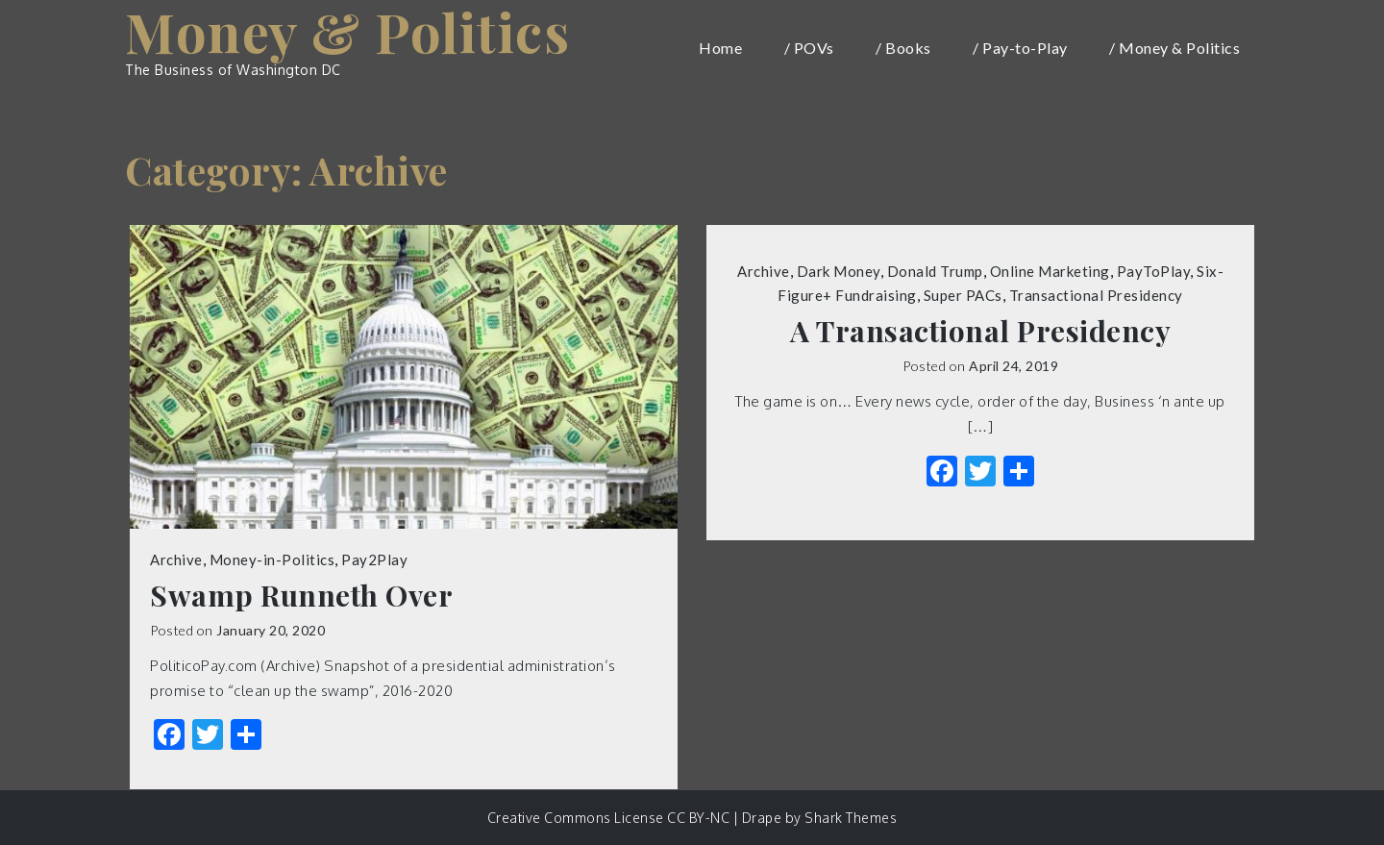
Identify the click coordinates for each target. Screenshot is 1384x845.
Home (720, 47)
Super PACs (963, 295)
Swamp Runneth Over (301, 595)
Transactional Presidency (1096, 295)
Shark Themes (850, 817)
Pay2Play (374, 559)
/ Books (903, 47)
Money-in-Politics (272, 559)
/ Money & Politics (1174, 47)
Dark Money (838, 271)
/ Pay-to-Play (1020, 47)
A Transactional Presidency (980, 331)
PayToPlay (1154, 271)
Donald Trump (935, 271)
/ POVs (809, 47)
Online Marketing (1050, 271)
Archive (176, 559)
